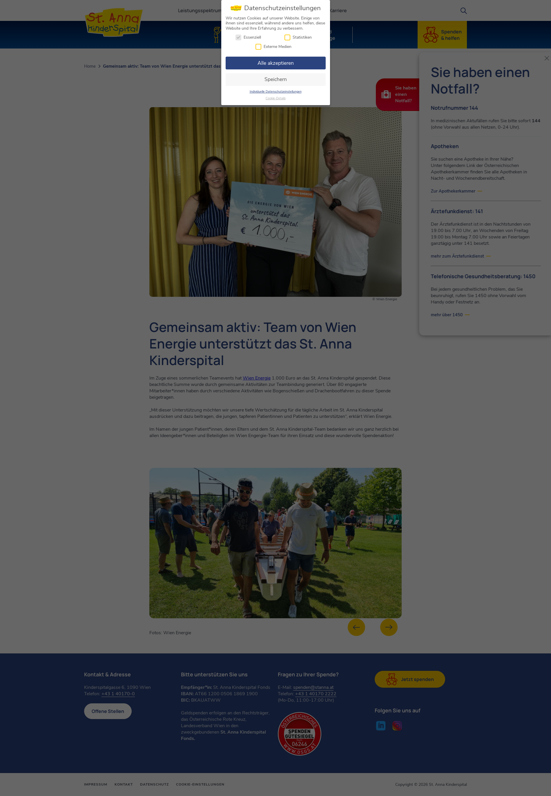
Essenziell (248, 36)
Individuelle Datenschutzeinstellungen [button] (276, 90)
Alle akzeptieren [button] (276, 61)
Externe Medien (273, 45)
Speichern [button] (275, 78)
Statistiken (298, 36)
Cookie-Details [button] (276, 97)
